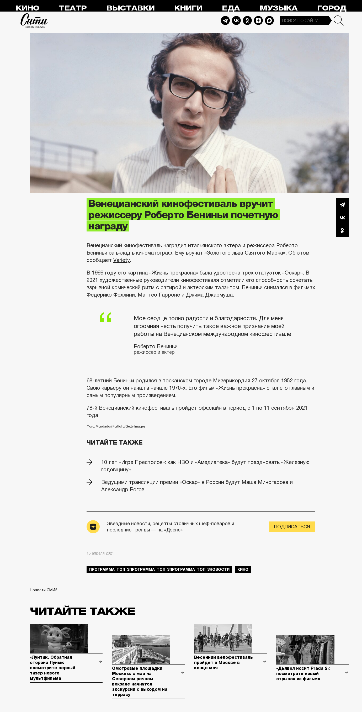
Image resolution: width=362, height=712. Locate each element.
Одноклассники (342, 230)
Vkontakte (236, 20)
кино (242, 569)
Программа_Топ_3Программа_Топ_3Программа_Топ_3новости (159, 569)
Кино (27, 8)
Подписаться (292, 526)
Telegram (225, 20)
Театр (73, 8)
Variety (121, 260)
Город (331, 8)
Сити (34, 20)
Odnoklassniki (247, 20)
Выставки (131, 8)
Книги (188, 8)
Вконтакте (342, 217)
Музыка (278, 8)
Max (269, 20)
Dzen (258, 20)
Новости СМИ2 (43, 590)
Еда (231, 8)
